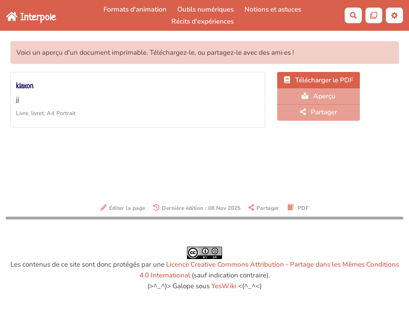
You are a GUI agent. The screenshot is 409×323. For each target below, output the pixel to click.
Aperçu (319, 96)
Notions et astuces (272, 9)
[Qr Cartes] (374, 15)
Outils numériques (205, 9)
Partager (319, 112)
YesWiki (223, 286)
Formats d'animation (135, 9)
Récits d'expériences (202, 21)
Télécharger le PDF (318, 80)
